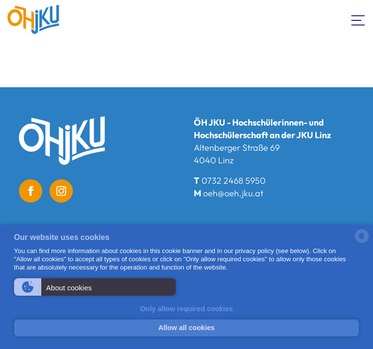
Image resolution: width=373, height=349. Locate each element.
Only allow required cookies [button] (186, 309)
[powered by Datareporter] (362, 242)
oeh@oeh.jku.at (233, 193)
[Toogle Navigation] (358, 19)
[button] (95, 287)
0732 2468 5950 (234, 180)
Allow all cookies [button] (186, 328)
